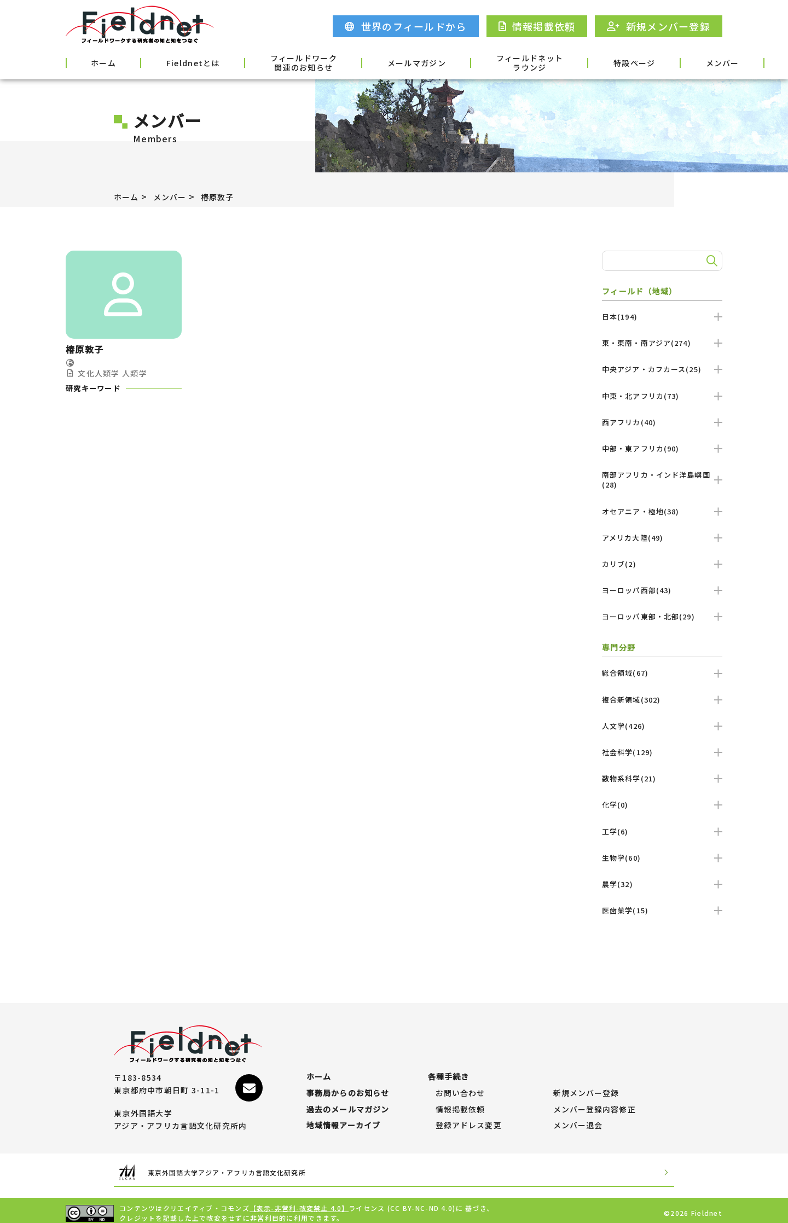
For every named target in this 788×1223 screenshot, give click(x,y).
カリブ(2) (662, 564)
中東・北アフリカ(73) (662, 396)
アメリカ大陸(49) (662, 537)
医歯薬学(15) (662, 910)
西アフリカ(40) (662, 422)
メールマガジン (362, 61)
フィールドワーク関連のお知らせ (262, 63)
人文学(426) (662, 726)
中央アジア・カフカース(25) (662, 369)
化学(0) (662, 804)
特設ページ (551, 61)
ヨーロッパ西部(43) (662, 590)
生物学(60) (662, 858)
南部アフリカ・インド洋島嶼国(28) (662, 480)
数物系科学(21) (662, 778)
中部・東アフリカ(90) (662, 448)
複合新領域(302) (662, 699)
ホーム (94, 61)
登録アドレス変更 (469, 1120)
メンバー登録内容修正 (595, 1099)
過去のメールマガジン (348, 1099)
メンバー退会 (578, 1120)
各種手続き (693, 61)
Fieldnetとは (166, 61)
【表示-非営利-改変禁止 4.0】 (300, 1202)
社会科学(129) (662, 752)
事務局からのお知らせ (348, 1077)
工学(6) (662, 831)
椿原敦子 (228, 196)
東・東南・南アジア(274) (662, 343)
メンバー (622, 61)
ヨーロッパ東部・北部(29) (662, 616)
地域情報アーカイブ (343, 1120)
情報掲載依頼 (461, 1099)
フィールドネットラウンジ (461, 63)
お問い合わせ (461, 1077)
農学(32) (662, 884)
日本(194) (662, 316)
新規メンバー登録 (586, 1077)
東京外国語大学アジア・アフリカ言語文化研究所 (248, 1167)
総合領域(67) (662, 673)
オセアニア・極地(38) (662, 511)
